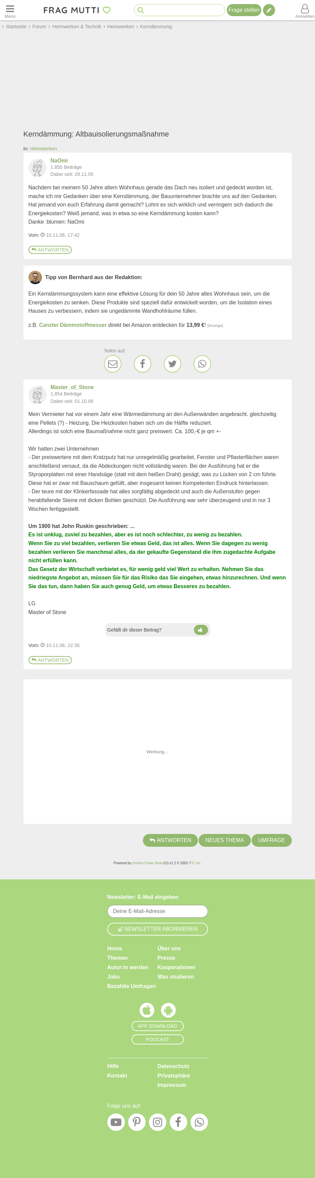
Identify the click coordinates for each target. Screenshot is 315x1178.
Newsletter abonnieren (157, 929)
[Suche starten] (141, 10)
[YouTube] (116, 1123)
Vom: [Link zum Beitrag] (34, 235)
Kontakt (117, 1075)
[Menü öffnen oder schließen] (10, 10)
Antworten (50, 250)
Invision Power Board (148, 863)
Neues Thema (224, 840)
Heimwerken (43, 148)
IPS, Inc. (195, 863)
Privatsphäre (174, 1075)
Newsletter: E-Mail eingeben (143, 897)
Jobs (113, 977)
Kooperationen (177, 967)
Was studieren (176, 977)
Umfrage (271, 840)
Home (114, 948)
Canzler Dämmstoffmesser (73, 325)
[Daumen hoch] (201, 630)
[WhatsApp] (202, 364)
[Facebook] (142, 364)
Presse (166, 958)
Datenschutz (174, 1066)
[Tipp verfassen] (269, 10)
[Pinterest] (137, 1123)
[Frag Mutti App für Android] (168, 1012)
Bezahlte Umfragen (131, 986)
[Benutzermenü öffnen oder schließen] (305, 10)
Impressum (172, 1085)
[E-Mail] (112, 364)
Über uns (169, 948)
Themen (117, 958)
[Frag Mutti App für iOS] (147, 1012)
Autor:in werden (128, 967)
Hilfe (113, 1066)
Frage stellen (244, 10)
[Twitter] (172, 364)
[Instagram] (157, 1123)
